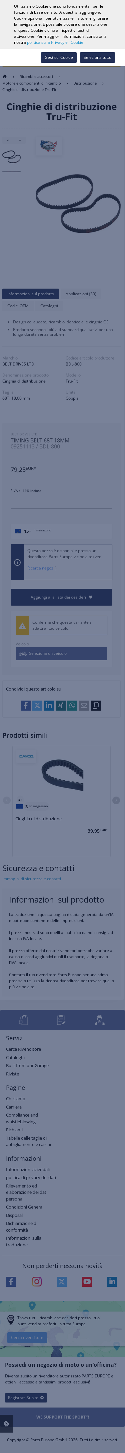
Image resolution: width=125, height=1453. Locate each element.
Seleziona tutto (97, 57)
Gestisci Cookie (59, 57)
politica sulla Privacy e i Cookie (55, 42)
